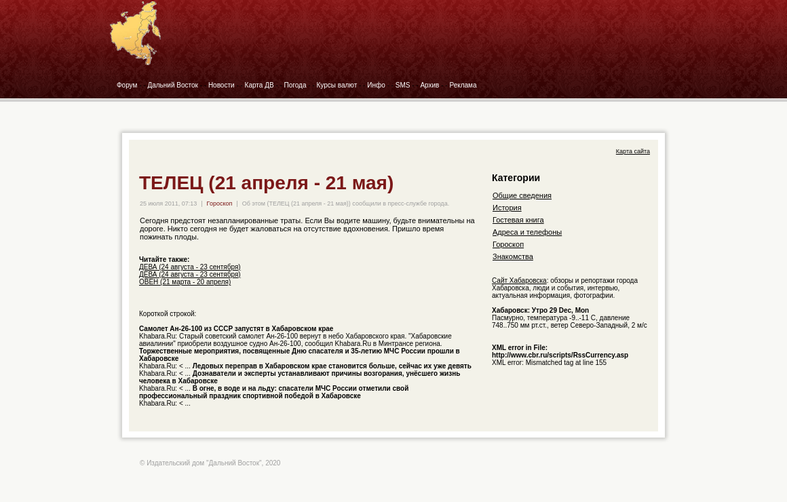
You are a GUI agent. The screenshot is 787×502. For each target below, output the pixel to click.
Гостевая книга (518, 220)
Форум (127, 85)
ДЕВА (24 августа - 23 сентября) (190, 267)
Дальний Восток (172, 85)
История (507, 208)
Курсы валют (337, 85)
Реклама (462, 85)
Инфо (376, 85)
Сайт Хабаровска (519, 280)
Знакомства (513, 256)
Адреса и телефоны (527, 232)
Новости (221, 85)
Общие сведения (522, 195)
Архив (429, 85)
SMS (403, 85)
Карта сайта (633, 151)
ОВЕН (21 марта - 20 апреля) (185, 282)
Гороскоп (220, 203)
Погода (295, 85)
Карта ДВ (259, 85)
